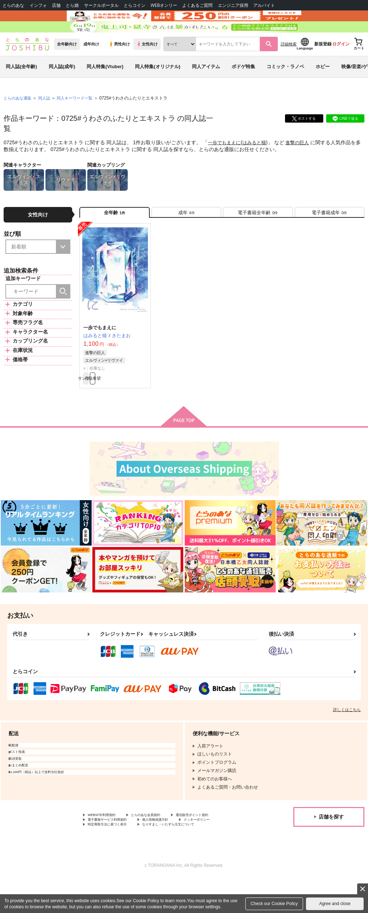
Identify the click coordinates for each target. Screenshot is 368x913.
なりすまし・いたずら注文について (189, 857)
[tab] (186, 236)
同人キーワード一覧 (79, 119)
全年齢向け (67, 65)
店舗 (56, 5)
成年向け (91, 65)
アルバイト (264, 5)
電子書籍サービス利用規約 (114, 851)
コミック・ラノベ (285, 88)
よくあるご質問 (197, 5)
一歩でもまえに (225, 164)
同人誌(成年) (62, 88)
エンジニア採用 (233, 5)
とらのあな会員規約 (159, 845)
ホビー (323, 88)
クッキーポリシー (222, 851)
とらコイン (134, 5)
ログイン (341, 65)
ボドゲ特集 (243, 88)
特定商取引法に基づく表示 (114, 857)
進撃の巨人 (302, 164)
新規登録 (323, 65)
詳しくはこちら (347, 739)
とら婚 (72, 5)
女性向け (147, 65)
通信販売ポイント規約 (216, 845)
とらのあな (13, 5)
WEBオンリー (163, 5)
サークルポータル (101, 5)
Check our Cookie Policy (274, 903)
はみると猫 (257, 164)
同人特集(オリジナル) (157, 88)
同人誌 (47, 119)
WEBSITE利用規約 (106, 845)
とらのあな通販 (19, 119)
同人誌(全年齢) (21, 88)
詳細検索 (289, 65)
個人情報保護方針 (172, 851)
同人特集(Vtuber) (105, 88)
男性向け (119, 65)
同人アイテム (206, 88)
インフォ (38, 5)
